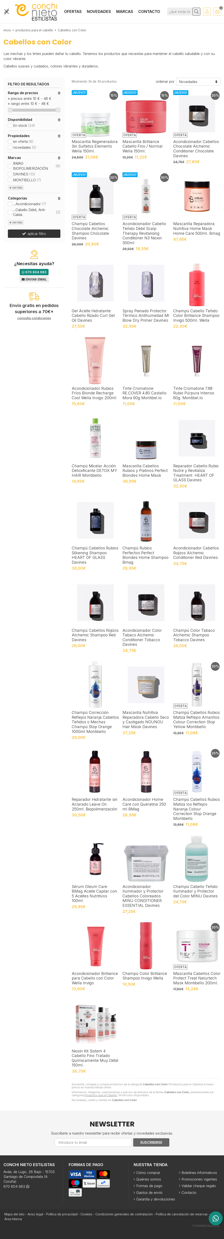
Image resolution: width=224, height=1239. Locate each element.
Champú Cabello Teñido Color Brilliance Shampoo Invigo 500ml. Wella (196, 316)
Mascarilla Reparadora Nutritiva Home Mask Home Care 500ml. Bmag (196, 228)
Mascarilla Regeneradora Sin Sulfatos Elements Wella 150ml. (95, 146)
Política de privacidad (61, 1214)
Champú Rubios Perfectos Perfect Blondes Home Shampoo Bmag (145, 555)
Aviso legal (35, 1214)
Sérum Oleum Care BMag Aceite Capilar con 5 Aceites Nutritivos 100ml (94, 893)
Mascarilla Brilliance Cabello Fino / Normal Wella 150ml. (142, 146)
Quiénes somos (148, 1179)
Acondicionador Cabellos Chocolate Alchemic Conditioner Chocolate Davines (196, 148)
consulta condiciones (34, 318)
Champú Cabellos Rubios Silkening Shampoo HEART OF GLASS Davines (95, 555)
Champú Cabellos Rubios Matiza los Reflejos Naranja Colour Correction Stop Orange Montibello (196, 809)
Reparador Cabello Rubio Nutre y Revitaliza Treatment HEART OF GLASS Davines (196, 473)
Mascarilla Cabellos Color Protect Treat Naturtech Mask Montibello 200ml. (196, 978)
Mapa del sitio (14, 1214)
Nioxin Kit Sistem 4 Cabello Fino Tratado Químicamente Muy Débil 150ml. (95, 1058)
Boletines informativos (199, 1172)
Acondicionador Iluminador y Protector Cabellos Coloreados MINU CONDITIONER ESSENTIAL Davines (142, 896)
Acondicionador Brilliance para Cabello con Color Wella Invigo (95, 978)
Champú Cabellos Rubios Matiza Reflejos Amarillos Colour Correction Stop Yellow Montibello (196, 719)
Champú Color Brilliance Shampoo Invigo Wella (144, 976)
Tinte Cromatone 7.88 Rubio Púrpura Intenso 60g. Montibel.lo (193, 393)
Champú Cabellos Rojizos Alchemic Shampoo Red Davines (95, 635)
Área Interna (13, 1219)
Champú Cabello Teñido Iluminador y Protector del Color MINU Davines (195, 891)
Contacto (189, 1192)
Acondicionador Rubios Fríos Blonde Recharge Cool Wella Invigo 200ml (94, 393)
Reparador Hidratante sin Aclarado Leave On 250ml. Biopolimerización (94, 804)
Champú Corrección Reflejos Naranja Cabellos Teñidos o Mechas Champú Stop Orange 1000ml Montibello (95, 722)
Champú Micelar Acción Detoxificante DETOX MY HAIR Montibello (94, 471)
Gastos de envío (149, 1192)
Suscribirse (151, 1142)
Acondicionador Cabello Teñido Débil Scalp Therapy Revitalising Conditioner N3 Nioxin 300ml (144, 233)
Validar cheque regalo (199, 1186)
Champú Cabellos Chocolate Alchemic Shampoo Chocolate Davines (90, 230)
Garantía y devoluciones (155, 1199)
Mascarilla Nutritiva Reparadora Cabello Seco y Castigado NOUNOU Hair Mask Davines (145, 719)
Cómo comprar (148, 1172)
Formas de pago (149, 1186)
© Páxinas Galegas (206, 1225)
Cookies (86, 1214)
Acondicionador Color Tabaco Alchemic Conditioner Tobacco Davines (142, 637)
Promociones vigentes (199, 1179)
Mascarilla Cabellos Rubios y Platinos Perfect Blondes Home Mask (145, 471)
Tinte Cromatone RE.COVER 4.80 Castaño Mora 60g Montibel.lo (144, 393)
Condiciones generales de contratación (124, 1214)
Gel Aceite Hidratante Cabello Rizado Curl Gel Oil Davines (93, 316)
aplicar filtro (37, 233)
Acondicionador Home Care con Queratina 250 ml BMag (144, 804)
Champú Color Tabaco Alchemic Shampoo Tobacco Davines (194, 635)
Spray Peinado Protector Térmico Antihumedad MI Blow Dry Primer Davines (145, 316)
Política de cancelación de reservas (182, 1214)
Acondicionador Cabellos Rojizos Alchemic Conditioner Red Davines (196, 553)
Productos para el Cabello (100, 1095)
